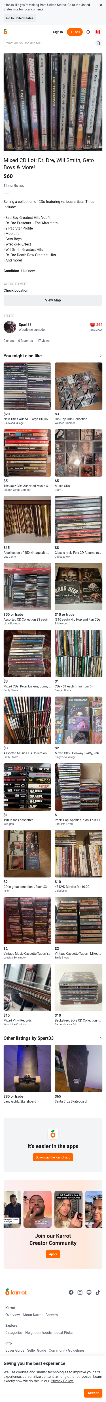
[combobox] (49, 43)
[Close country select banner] (101, 5)
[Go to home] (5, 32)
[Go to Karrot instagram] (80, 1292)
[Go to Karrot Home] (16, 1292)
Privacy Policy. (62, 1381)
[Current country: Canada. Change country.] (97, 32)
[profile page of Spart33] (10, 327)
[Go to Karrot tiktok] (98, 1292)
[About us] (88, 32)
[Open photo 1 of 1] (53, 102)
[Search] (98, 43)
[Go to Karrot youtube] (89, 1292)
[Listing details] (53, 252)
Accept (93, 1393)
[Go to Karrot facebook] (71, 1292)
